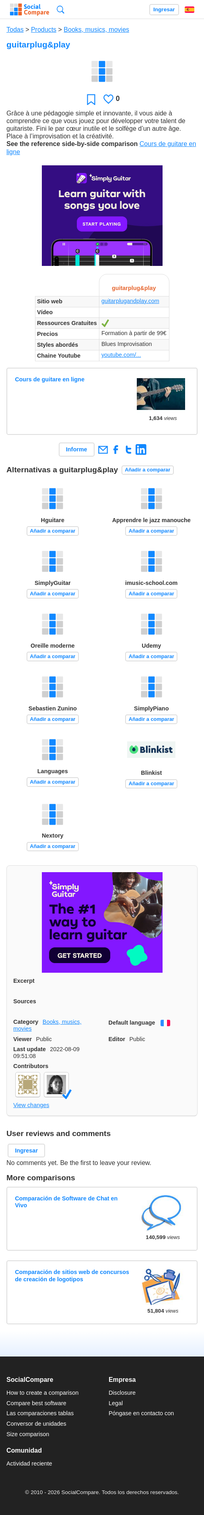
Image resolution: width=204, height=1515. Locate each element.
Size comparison (27, 1434)
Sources (24, 1001)
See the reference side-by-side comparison (72, 143)
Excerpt (24, 981)
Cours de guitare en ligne (49, 379)
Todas (15, 29)
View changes (31, 1105)
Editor (117, 1039)
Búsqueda (60, 9)
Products (43, 29)
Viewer (22, 1039)
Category (25, 1022)
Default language (132, 1022)
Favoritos (91, 99)
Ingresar (164, 9)
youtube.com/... (121, 355)
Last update (29, 1049)
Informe (76, 449)
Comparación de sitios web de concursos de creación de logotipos (72, 1275)
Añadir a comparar (147, 470)
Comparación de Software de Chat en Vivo (66, 1201)
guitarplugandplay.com (130, 301)
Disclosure (122, 1392)
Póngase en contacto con (141, 1413)
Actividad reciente (29, 1463)
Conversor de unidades (36, 1423)
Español (189, 9)
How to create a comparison (42, 1392)
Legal (116, 1403)
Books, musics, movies (96, 29)
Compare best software (36, 1403)
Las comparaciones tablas (40, 1413)
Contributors (30, 1066)
